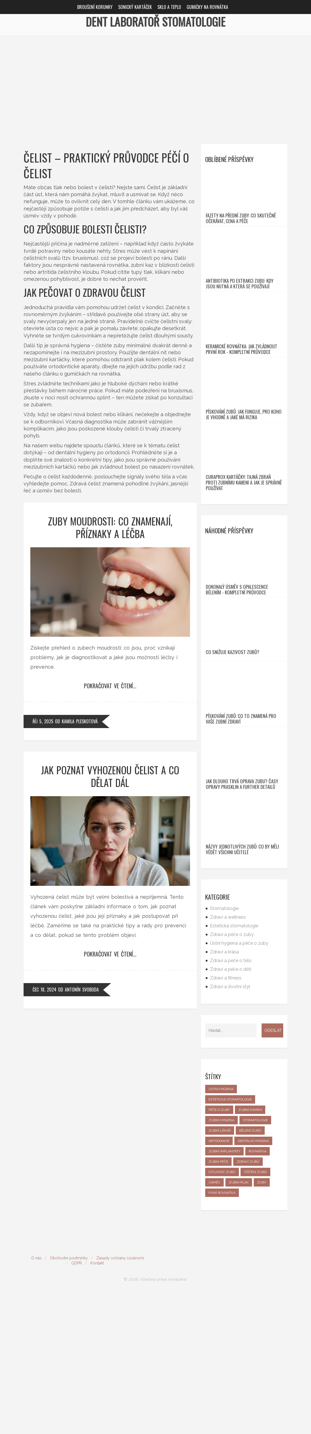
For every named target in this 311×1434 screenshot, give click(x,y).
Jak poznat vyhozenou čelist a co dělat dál (110, 776)
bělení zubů (250, 1271)
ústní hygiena (221, 1230)
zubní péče (218, 1303)
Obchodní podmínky (69, 1399)
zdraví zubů (248, 1303)
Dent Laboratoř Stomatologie (155, 21)
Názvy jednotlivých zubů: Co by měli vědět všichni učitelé (242, 990)
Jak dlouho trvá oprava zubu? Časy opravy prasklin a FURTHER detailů (242, 910)
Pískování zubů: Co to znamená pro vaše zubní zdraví (241, 831)
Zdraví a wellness (228, 1058)
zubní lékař (220, 1271)
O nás (36, 1399)
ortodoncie (219, 1282)
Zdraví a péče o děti (230, 1110)
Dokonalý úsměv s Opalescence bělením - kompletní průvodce (237, 674)
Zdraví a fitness (225, 1119)
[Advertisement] (155, 77)
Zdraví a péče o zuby (232, 1075)
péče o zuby (219, 1251)
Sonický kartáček (135, 7)
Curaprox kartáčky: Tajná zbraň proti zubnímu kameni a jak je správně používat (244, 553)
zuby (261, 1323)
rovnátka (257, 1292)
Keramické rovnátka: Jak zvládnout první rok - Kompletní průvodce (241, 391)
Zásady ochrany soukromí (120, 1399)
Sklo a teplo (169, 7)
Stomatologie (224, 1049)
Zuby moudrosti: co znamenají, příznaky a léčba (110, 527)
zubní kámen (250, 1251)
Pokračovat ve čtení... (110, 686)
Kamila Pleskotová (80, 721)
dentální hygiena (253, 1282)
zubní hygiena (221, 1261)
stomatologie (255, 1261)
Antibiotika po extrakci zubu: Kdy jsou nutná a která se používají (239, 312)
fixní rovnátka (222, 1334)
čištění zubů (255, 1313)
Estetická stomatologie (234, 1066)
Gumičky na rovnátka (207, 7)
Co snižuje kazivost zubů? (232, 751)
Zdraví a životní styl (230, 1127)
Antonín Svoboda (82, 989)
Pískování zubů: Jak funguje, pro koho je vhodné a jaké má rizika (244, 470)
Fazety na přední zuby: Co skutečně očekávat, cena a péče (241, 232)
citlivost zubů (222, 1313)
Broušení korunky (95, 7)
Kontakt (97, 1404)
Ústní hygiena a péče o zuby (239, 1084)
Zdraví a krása (224, 1092)
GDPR (76, 1404)
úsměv (214, 1323)
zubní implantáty (224, 1292)
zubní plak (239, 1323)
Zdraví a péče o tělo (230, 1101)
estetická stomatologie (230, 1240)
